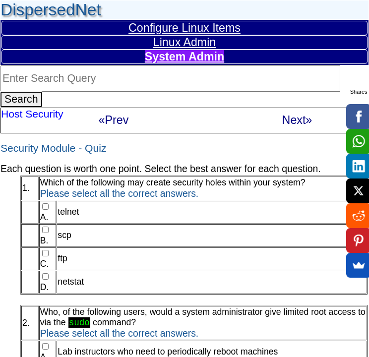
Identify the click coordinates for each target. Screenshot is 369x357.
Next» (297, 120)
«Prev (114, 120)
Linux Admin (184, 42)
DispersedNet (50, 9)
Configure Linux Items (184, 27)
